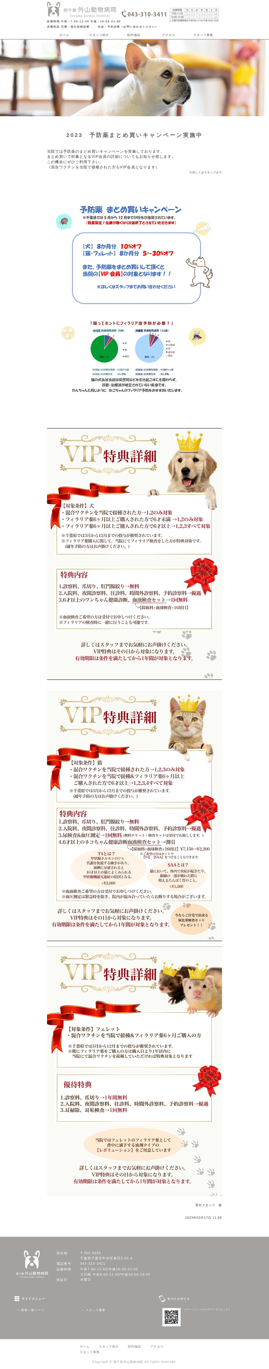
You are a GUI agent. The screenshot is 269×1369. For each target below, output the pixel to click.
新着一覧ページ (32, 1310)
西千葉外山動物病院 (128, 1361)
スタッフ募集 (203, 34)
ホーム (64, 34)
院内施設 (134, 34)
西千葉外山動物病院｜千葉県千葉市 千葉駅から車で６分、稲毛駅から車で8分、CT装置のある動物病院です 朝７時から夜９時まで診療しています (81, 9)
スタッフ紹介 (99, 34)
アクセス (168, 34)
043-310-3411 (93, 1263)
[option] (134, 75)
